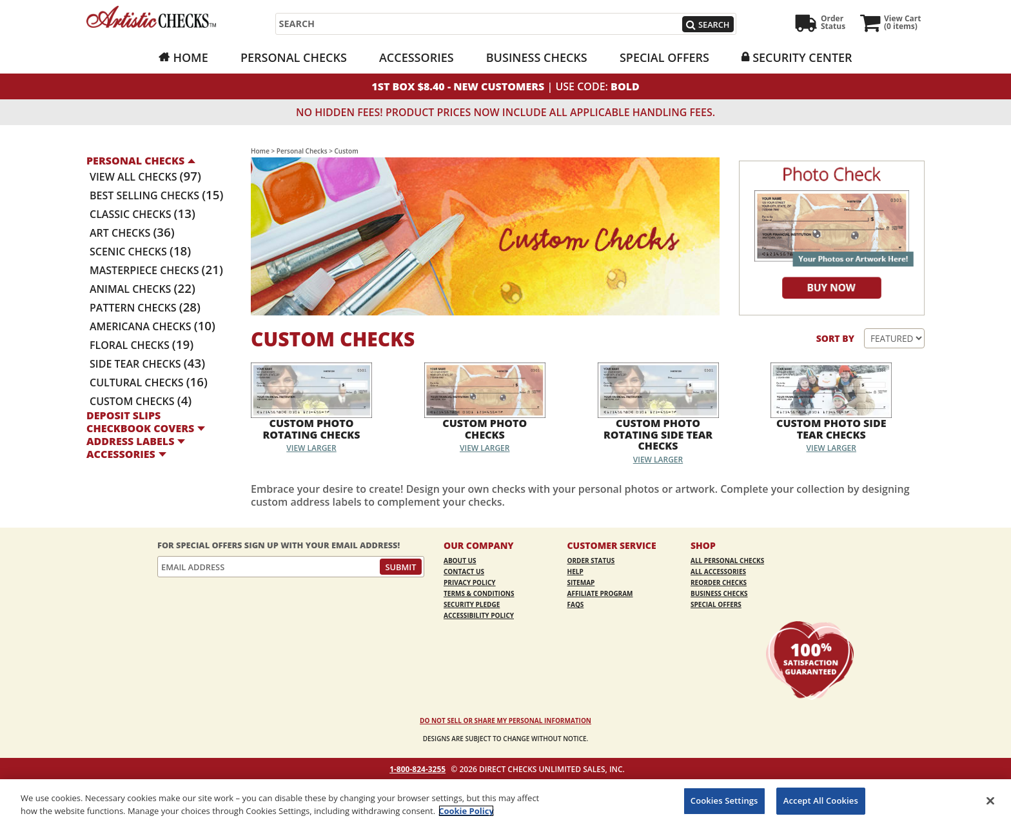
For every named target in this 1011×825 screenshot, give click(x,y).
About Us (460, 560)
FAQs (575, 604)
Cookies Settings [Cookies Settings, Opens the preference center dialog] (724, 800)
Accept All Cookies (820, 800)
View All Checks (145, 177)
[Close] (990, 800)
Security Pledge (472, 604)
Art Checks (132, 233)
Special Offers (664, 57)
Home (190, 57)
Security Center (802, 57)
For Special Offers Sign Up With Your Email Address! (278, 545)
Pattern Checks (145, 308)
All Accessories (718, 571)
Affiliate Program (600, 593)
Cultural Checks (149, 382)
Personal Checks (293, 57)
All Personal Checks (727, 560)
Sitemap (581, 582)
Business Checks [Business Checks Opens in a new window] (536, 57)
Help (575, 571)
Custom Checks (140, 401)
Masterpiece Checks (156, 270)
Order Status (591, 560)
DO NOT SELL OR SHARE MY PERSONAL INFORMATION (505, 720)
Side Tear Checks (147, 364)
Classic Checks (142, 214)
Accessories (416, 57)
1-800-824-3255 (417, 769)
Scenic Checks (140, 251)
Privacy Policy (470, 582)
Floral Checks (141, 345)
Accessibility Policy (479, 615)
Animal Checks (142, 289)
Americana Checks (152, 326)
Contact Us (464, 571)
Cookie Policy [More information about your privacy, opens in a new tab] (466, 811)
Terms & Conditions (479, 593)
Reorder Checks (719, 582)
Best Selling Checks (156, 195)
